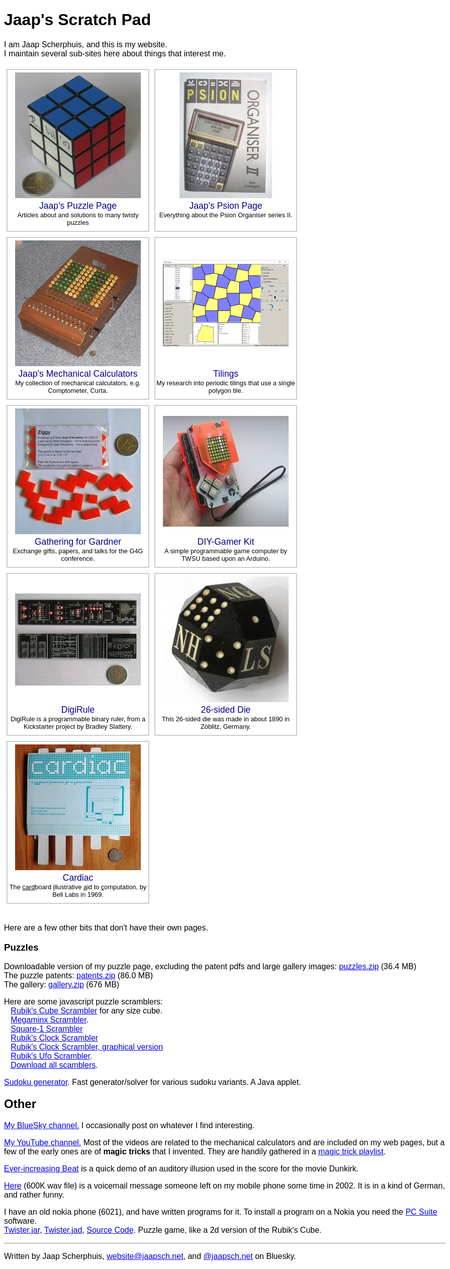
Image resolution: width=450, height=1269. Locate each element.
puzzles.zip (359, 966)
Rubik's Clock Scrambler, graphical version (87, 1047)
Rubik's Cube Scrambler (54, 1010)
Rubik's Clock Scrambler (54, 1038)
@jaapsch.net (228, 1256)
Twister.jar (22, 1230)
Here (13, 1185)
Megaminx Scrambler (48, 1020)
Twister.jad (63, 1230)
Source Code (109, 1230)
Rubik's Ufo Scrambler (50, 1056)
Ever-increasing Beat (41, 1168)
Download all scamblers (53, 1065)
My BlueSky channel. (41, 1125)
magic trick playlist (351, 1151)
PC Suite (421, 1212)
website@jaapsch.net (145, 1256)
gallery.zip (66, 984)
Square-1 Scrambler (46, 1029)
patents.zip (95, 975)
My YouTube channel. (42, 1142)
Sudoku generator (35, 1082)
